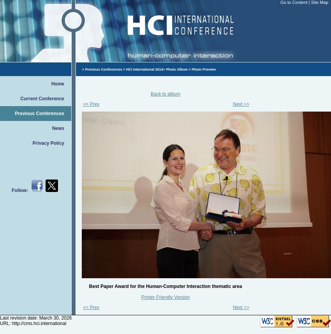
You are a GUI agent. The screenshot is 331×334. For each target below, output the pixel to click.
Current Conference (42, 98)
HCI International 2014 (144, 69)
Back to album (165, 94)
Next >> (241, 104)
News (58, 128)
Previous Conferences (39, 113)
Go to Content (294, 2)
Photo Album (177, 69)
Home (57, 84)
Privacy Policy (48, 143)
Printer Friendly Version (165, 297)
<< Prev (91, 104)
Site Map (319, 2)
